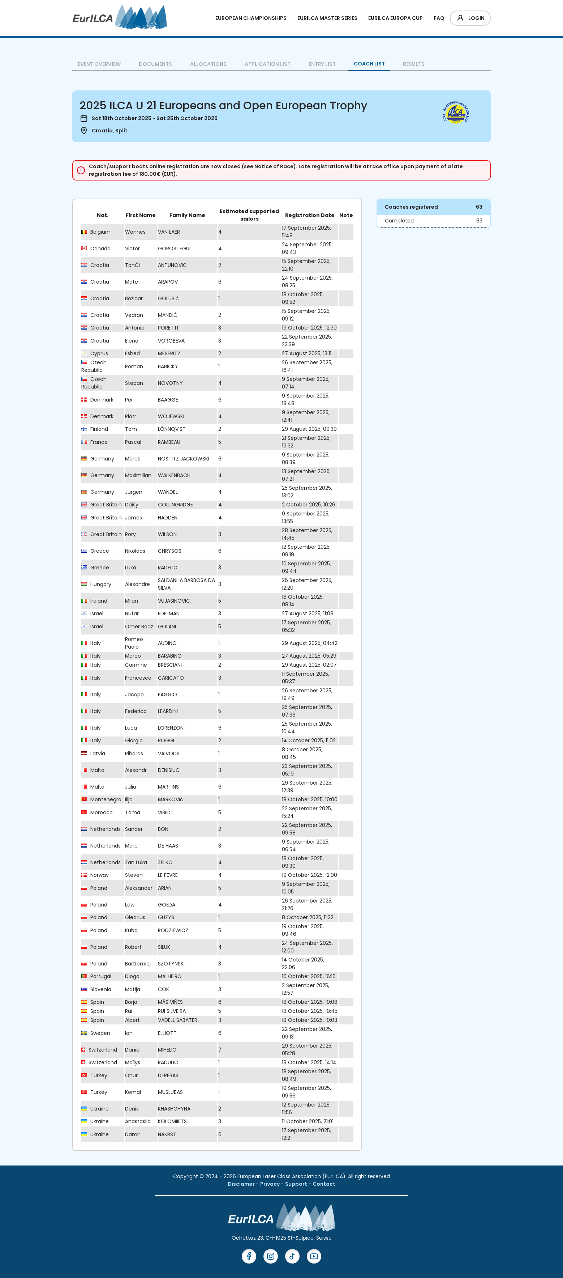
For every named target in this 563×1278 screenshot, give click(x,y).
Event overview (99, 64)
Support (296, 1184)
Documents (155, 64)
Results (414, 64)
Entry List (322, 64)
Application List (268, 64)
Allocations (208, 64)
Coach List (369, 63)
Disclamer (242, 1184)
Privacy (270, 1184)
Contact (324, 1184)
